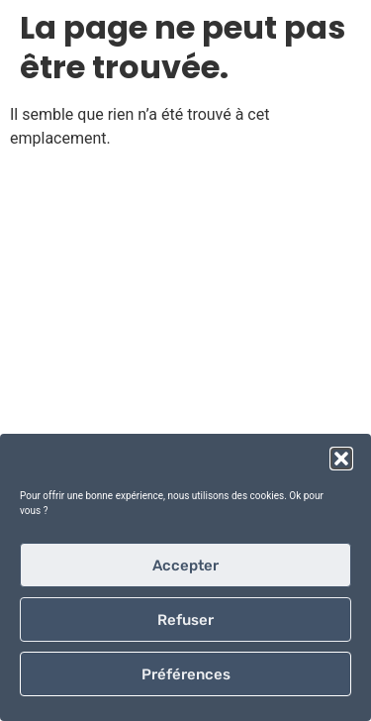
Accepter (185, 565)
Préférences (186, 674)
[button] (341, 458)
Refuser (185, 620)
